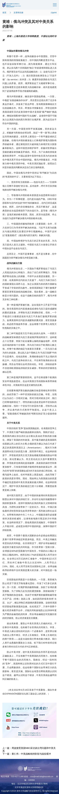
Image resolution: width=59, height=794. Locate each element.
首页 (4, 13)
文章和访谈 (18, 13)
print (54, 13)
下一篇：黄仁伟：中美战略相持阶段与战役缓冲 (26, 754)
